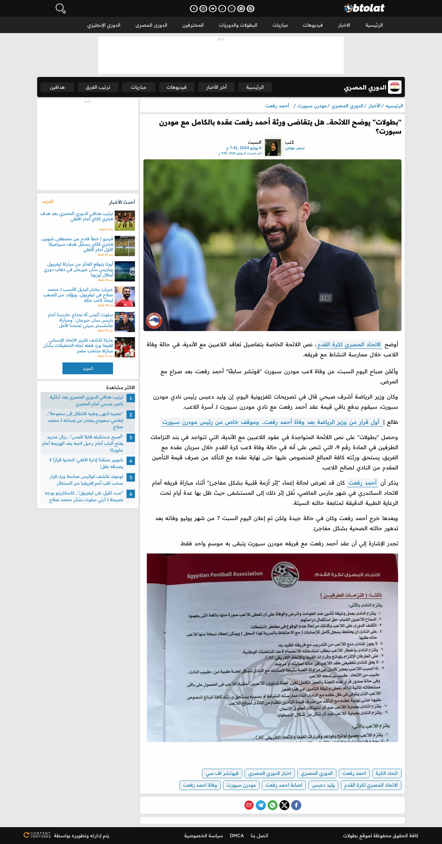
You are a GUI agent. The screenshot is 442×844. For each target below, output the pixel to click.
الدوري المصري (317, 773)
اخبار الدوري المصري (269, 773)
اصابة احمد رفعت (284, 785)
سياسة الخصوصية (203, 836)
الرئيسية (374, 25)
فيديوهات (313, 25)
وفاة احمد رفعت (200, 785)
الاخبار (344, 25)
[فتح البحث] (60, 8)
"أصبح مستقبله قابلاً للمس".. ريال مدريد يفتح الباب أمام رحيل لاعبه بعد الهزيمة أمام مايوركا (82, 443)
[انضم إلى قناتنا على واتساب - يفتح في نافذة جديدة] (241, 8)
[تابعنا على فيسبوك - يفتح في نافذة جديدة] (194, 8)
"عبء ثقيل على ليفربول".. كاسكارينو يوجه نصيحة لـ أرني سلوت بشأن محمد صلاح (84, 496)
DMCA (237, 836)
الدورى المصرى (151, 25)
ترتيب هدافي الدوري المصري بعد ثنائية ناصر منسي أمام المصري (86, 400)
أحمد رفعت (363, 482)
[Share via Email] (249, 805)
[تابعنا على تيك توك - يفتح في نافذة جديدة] (222, 8)
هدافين (57, 87)
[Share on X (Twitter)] (284, 805)
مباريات (280, 25)
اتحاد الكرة (387, 773)
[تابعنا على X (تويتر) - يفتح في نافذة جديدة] (232, 8)
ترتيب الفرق (98, 87)
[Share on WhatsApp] (273, 805)
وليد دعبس (323, 785)
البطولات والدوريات (238, 25)
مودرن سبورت (241, 785)
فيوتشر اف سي (222, 773)
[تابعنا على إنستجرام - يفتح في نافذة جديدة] (203, 8)
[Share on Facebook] (296, 805)
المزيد (47, 201)
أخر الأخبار (216, 87)
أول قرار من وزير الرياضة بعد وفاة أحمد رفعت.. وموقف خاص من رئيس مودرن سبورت (272, 421)
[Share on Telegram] (261, 805)
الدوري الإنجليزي (103, 25)
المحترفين (193, 25)
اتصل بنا (259, 836)
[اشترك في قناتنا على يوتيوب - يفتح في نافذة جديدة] (213, 8)
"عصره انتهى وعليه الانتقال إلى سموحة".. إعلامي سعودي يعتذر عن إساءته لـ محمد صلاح (85, 420)
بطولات (350, 836)
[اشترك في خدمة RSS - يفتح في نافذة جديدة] (250, 8)
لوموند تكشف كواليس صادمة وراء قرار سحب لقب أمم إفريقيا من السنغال (86, 479)
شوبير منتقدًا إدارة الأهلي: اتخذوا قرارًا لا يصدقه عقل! (86, 463)
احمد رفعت (354, 773)
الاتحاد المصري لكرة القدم (349, 344)
